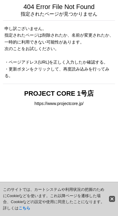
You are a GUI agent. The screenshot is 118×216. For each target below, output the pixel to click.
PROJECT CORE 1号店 (59, 93)
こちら (24, 208)
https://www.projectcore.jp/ (59, 103)
